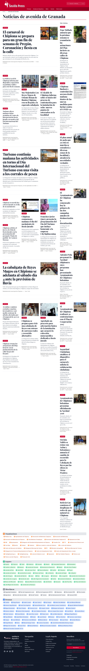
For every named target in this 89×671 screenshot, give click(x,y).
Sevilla (52, 9)
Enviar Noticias (70, 659)
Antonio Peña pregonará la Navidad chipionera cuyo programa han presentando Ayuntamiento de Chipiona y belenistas (66, 267)
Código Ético (49, 641)
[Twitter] (7, 651)
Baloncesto (59, 9)
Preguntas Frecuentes (72, 657)
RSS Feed (27, 651)
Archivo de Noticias (29, 649)
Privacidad (66, 665)
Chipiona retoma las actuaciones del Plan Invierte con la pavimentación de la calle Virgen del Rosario (10, 349)
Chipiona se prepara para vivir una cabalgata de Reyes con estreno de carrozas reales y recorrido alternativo (30, 328)
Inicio (4, 11)
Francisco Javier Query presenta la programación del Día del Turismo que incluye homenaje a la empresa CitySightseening (48, 225)
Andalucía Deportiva (38, 9)
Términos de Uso (50, 647)
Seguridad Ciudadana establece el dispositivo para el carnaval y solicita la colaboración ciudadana (66, 359)
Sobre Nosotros (49, 639)
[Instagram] (10, 651)
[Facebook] (4, 651)
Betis (47, 9)
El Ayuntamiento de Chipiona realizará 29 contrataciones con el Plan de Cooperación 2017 (66, 315)
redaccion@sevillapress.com (20, 666)
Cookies (72, 665)
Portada (29, 9)
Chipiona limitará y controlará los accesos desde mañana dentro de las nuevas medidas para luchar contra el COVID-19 (66, 98)
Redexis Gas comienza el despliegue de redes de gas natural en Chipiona (66, 509)
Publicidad (69, 655)
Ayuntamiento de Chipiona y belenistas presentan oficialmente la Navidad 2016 (66, 406)
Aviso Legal (48, 649)
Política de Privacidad (51, 643)
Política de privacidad (77, 652)
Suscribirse (76, 647)
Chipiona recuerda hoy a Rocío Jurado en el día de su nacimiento (11, 204)
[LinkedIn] (12, 651)
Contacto (48, 651)
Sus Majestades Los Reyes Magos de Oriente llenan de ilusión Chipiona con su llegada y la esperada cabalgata (30, 98)
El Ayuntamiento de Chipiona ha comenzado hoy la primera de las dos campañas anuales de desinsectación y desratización (66, 208)
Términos (77, 665)
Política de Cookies (50, 645)
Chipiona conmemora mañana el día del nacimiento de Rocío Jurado (29, 221)
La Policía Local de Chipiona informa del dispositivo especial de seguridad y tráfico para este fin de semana (11, 82)
